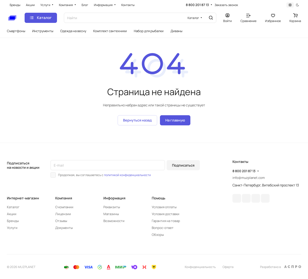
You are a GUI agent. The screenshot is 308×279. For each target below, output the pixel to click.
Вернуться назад (137, 120)
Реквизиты (111, 207)
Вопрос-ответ (163, 227)
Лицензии (63, 214)
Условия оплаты (164, 207)
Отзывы (61, 221)
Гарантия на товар (166, 221)
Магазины (111, 214)
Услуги (12, 227)
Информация (114, 198)
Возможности (114, 221)
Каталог (13, 207)
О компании (64, 207)
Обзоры (158, 234)
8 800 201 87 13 (197, 5)
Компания (63, 198)
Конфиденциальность (200, 267)
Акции (11, 214)
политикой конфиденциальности (127, 175)
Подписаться (183, 165)
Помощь (158, 198)
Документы (64, 227)
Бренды (13, 221)
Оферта (228, 267)
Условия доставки (165, 214)
